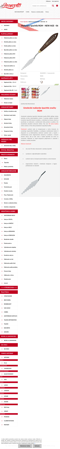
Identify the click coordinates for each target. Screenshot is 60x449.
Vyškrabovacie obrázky (10, 251)
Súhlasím (37, 446)
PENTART (6, 424)
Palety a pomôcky (8, 166)
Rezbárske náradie (8, 239)
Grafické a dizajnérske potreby (9, 207)
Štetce (5, 158)
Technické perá (8, 187)
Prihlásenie (48, 1)
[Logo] (10, 6)
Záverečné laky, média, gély (10, 146)
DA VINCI (6, 349)
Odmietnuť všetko (25, 446)
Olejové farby (7, 119)
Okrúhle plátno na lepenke (8, 70)
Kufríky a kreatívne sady (10, 111)
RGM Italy (6, 407)
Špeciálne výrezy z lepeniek (8, 74)
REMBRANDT (7, 304)
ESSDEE (6, 401)
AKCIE (5, 29)
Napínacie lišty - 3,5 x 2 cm (10, 87)
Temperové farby (8, 131)
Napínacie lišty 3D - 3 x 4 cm (10, 90)
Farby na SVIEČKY (8, 223)
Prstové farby (7, 271)
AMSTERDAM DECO (9, 215)
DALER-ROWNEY (8, 374)
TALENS (6, 324)
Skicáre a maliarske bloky (10, 203)
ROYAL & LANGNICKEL (10, 340)
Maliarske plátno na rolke (10, 61)
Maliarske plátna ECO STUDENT (9, 54)
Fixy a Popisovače (8, 195)
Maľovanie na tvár (8, 259)
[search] (53, 5)
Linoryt (6, 283)
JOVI (5, 379)
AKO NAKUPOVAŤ (19, 11)
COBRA (6, 312)
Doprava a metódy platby (37, 11)
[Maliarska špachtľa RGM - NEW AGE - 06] (39, 31)
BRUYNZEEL (7, 300)
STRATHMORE (8, 296)
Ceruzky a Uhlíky (8, 199)
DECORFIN (7, 328)
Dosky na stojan (8, 102)
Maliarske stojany (8, 98)
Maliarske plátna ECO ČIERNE (9, 58)
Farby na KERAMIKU (9, 231)
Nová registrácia (55, 1)
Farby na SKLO (8, 227)
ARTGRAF (6, 357)
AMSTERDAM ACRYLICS (10, 316)
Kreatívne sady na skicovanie (8, 255)
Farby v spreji (7, 135)
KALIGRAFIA (7, 175)
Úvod (21, 21)
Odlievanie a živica (9, 275)
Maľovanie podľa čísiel (9, 263)
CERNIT (6, 411)
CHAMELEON (7, 368)
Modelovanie (7, 279)
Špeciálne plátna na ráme (10, 50)
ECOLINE (6, 179)
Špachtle (6, 162)
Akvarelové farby (8, 127)
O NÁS (27, 11)
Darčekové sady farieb (9, 115)
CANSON (6, 390)
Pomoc (47, 11)
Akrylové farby (8, 123)
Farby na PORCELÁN (9, 235)
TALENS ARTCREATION (10, 320)
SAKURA (6, 332)
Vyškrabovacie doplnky (10, 247)
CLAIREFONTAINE (9, 420)
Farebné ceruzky (8, 191)
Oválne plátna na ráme (10, 46)
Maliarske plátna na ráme (10, 38)
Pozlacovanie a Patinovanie (8, 244)
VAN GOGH (7, 308)
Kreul (5, 363)
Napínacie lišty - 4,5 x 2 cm (10, 83)
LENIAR (6, 396)
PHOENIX (6, 416)
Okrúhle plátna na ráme (10, 42)
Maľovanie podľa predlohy (11, 267)
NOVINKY (6, 25)
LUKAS (6, 385)
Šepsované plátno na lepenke (9, 66)
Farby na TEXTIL (8, 219)
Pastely (6, 183)
